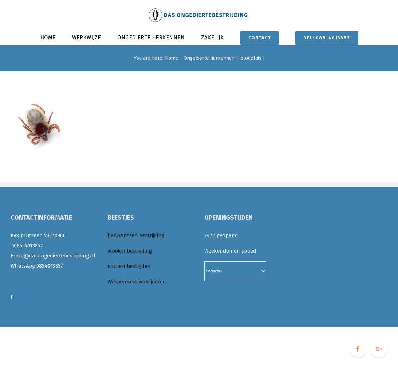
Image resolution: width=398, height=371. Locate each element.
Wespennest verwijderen (137, 281)
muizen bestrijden (129, 266)
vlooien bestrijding (130, 251)
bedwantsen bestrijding (136, 235)
